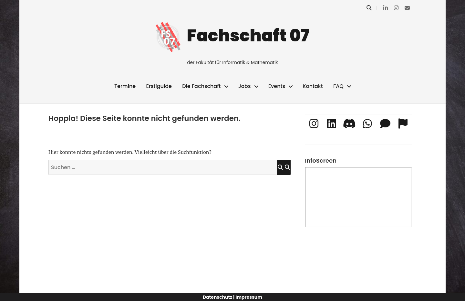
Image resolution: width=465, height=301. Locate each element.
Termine (125, 86)
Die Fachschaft (201, 86)
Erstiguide (158, 86)
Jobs (244, 86)
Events (276, 86)
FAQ (338, 86)
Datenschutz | (218, 297)
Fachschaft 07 (248, 35)
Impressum (248, 297)
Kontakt (313, 86)
